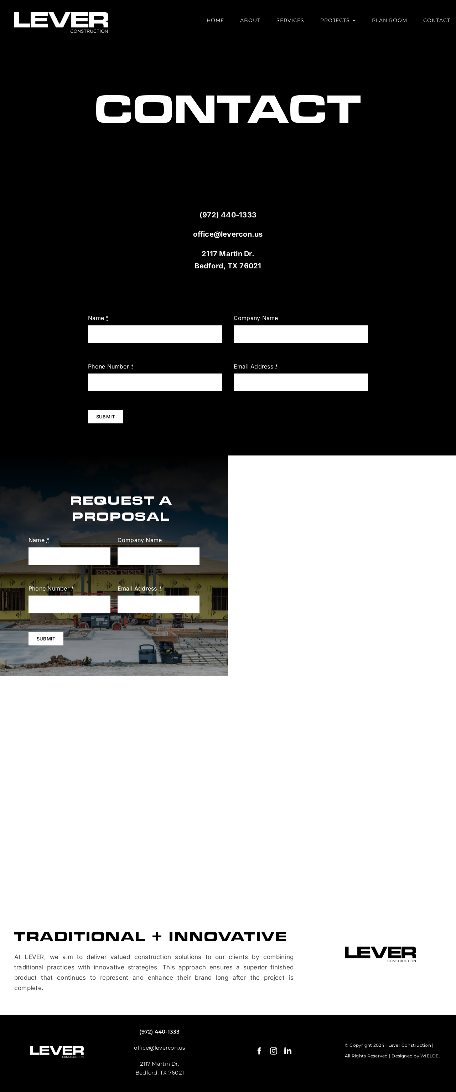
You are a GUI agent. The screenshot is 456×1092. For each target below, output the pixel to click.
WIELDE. (430, 1055)
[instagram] (273, 1051)
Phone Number (111, 366)
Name (98, 317)
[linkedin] (287, 1051)
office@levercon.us (228, 234)
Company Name (256, 317)
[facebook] (259, 1051)
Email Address (256, 366)
